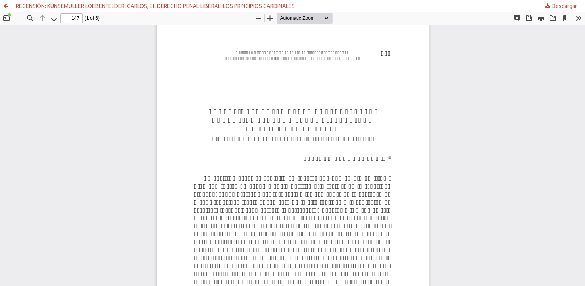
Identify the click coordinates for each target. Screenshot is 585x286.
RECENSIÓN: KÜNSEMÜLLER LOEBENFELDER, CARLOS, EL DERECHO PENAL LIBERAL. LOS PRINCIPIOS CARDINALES (155, 6)
